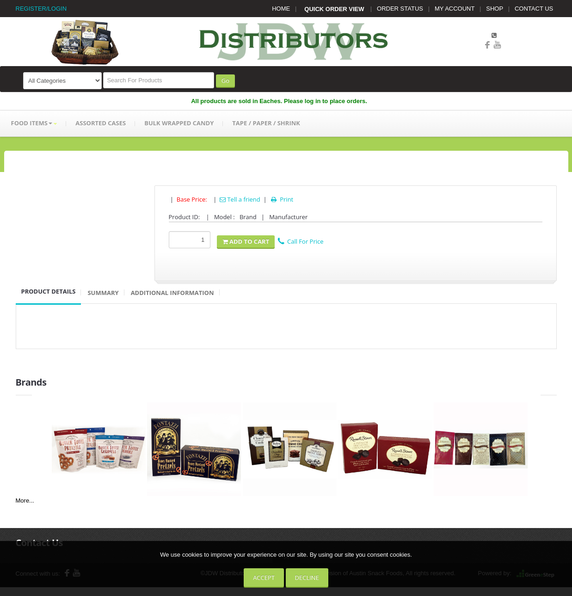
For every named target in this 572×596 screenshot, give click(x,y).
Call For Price (300, 241)
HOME (281, 8)
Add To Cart (246, 241)
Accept (264, 577)
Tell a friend (240, 199)
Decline (307, 577)
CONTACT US (534, 8)
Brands (31, 382)
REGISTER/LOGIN (41, 8)
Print (281, 199)
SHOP (494, 8)
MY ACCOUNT (454, 8)
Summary (102, 293)
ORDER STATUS (400, 8)
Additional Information (172, 293)
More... (25, 500)
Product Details (48, 291)
